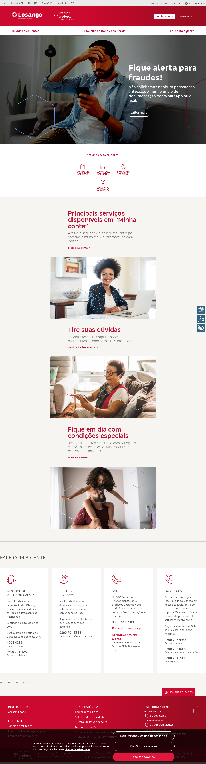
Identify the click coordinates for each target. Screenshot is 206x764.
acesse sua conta (79, 247)
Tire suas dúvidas (179, 692)
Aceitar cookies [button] (143, 757)
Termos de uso (85, 727)
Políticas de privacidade (89, 717)
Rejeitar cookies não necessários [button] (143, 736)
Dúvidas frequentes (25, 31)
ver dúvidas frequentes (83, 347)
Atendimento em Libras (124, 637)
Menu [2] (32, 3)
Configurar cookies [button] (143, 746)
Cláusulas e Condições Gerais (104, 31)
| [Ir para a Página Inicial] (43, 16)
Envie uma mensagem (128, 628)
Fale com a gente (182, 31)
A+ (173, 3)
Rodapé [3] (47, 3)
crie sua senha (185, 16)
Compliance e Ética (86, 711)
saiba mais (138, 112)
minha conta (164, 16)
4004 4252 (155, 716)
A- (178, 3)
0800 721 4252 (158, 725)
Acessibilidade (17, 711)
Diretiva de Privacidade (77, 749)
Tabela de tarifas (20, 725)
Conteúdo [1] (17, 3)
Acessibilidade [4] (65, 3)
